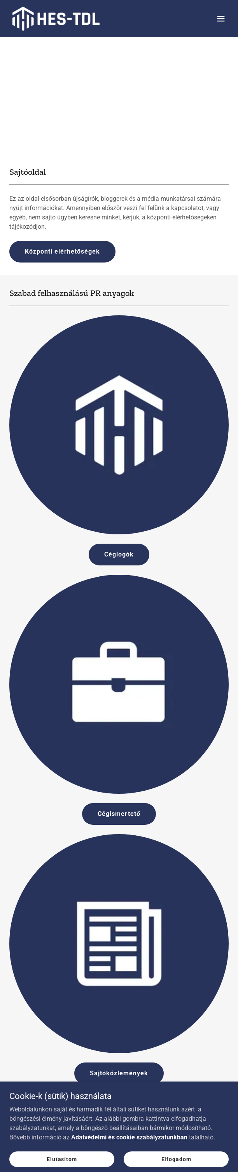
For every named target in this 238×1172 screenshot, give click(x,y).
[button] (221, 18)
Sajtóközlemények (119, 1073)
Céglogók (119, 554)
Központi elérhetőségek (62, 251)
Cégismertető (119, 813)
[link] (56, 18)
